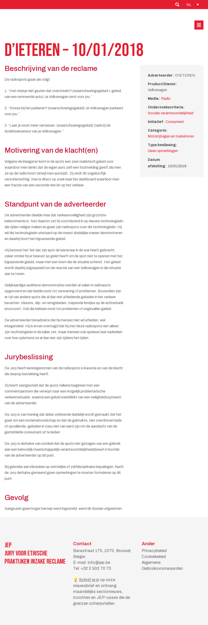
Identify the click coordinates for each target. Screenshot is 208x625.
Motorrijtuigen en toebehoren (171, 136)
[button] (198, 25)
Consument (175, 122)
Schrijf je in (89, 580)
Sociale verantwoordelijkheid (170, 113)
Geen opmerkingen (163, 151)
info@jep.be (99, 562)
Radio (166, 98)
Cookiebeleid (154, 556)
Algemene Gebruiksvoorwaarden (162, 565)
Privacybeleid (154, 550)
